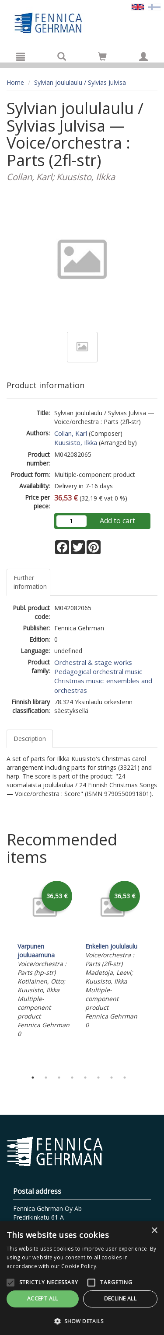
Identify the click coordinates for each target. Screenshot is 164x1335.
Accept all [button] (42, 1298)
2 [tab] (46, 1077)
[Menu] (20, 56)
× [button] (154, 1230)
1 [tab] (32, 1077)
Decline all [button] (120, 1298)
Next (153, 972)
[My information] (143, 56)
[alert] (82, 1278)
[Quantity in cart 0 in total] (102, 58)
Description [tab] (30, 738)
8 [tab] (124, 1077)
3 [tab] (59, 1077)
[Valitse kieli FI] (154, 6)
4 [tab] (72, 1077)
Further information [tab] (30, 582)
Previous (4, 972)
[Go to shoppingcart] (102, 56)
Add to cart (117, 520)
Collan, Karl (70, 433)
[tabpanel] (45, 959)
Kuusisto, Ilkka (75, 442)
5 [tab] (85, 1077)
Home (15, 82)
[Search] (61, 56)
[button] (82, 1321)
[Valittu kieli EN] (137, 6)
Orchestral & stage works (93, 662)
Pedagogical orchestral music (98, 671)
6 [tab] (98, 1077)
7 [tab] (111, 1077)
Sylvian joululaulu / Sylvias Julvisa (80, 82)
